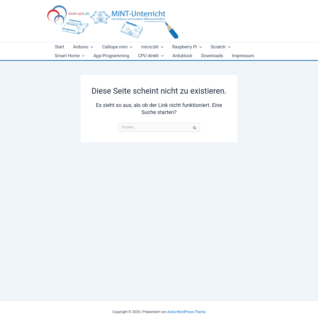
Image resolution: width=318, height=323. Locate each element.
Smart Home (70, 55)
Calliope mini (117, 46)
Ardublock (182, 55)
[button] (90, 46)
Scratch (221, 46)
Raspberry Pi (187, 46)
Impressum (243, 55)
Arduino (83, 46)
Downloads (212, 55)
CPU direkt (151, 55)
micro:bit (152, 46)
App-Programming (111, 55)
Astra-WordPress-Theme (186, 312)
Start (59, 46)
